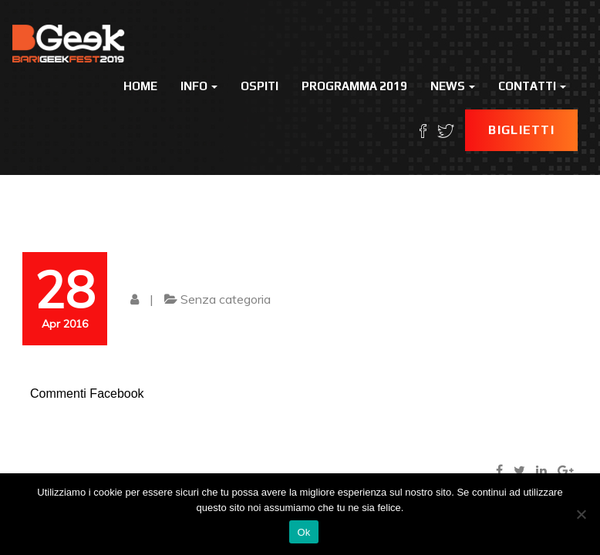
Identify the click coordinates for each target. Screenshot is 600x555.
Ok (303, 532)
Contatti (532, 85)
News (452, 85)
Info (198, 85)
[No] (580, 514)
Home (140, 85)
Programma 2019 (354, 85)
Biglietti (521, 130)
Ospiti (259, 85)
